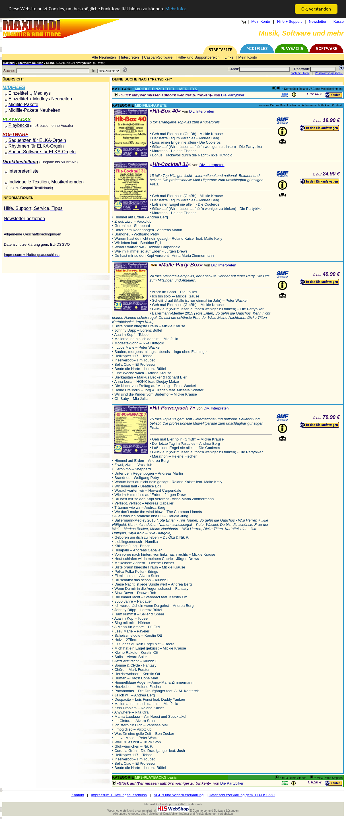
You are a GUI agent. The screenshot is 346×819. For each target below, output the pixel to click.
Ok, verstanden (316, 9)
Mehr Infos (176, 9)
